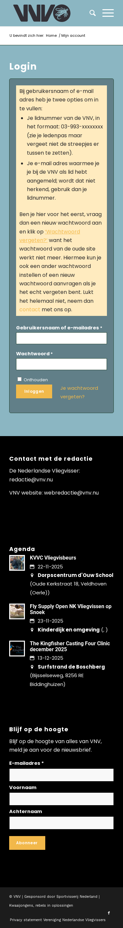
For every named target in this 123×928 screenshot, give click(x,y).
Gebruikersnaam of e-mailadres (59, 327)
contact (29, 309)
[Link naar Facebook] (109, 913)
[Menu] (105, 13)
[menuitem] (105, 13)
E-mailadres (26, 763)
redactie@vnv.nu (31, 479)
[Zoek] (89, 13)
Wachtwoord (34, 353)
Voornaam (22, 787)
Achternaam (25, 811)
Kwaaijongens (21, 905)
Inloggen (34, 391)
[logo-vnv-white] (51, 13)
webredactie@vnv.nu (71, 493)
